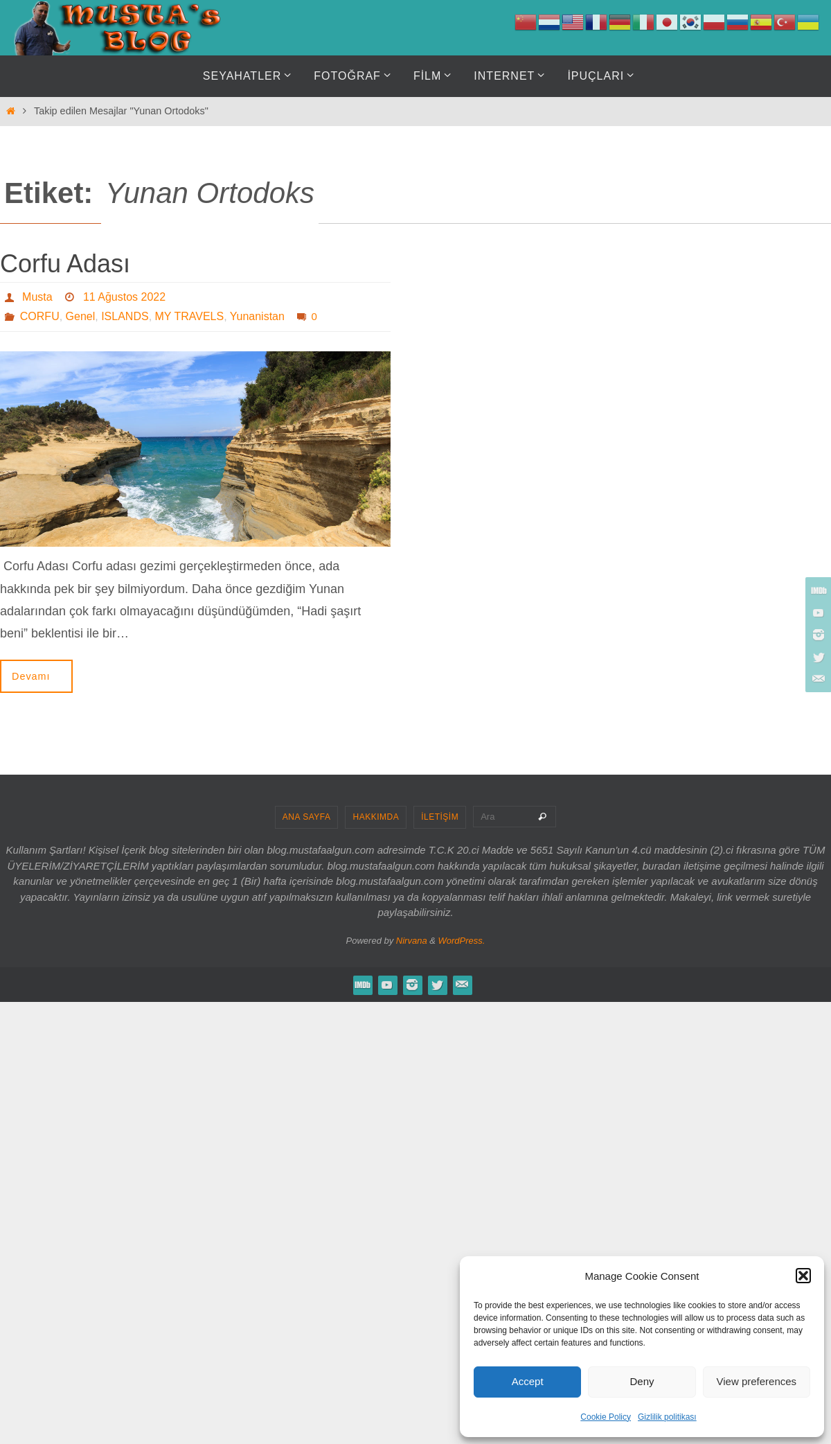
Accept (528, 1381)
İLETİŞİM (439, 817)
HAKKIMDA (375, 817)
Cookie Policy (605, 1417)
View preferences (757, 1381)
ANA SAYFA (307, 817)
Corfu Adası (65, 263)
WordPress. (461, 940)
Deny (641, 1381)
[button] (803, 1276)
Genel (81, 316)
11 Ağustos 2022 (124, 297)
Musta (37, 297)
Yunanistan (257, 316)
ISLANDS (124, 316)
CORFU (40, 316)
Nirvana (411, 940)
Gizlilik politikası (667, 1417)
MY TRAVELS (189, 316)
